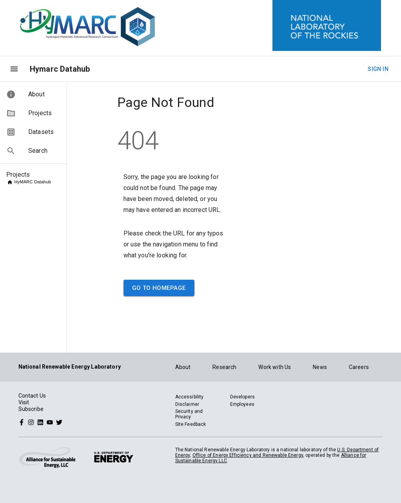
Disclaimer (187, 404)
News (320, 367)
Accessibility (189, 397)
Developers (242, 397)
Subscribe (31, 409)
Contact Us (32, 396)
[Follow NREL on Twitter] (59, 422)
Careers (359, 367)
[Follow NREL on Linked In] (40, 422)
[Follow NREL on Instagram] (31, 422)
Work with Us (274, 367)
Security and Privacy (189, 414)
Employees (242, 404)
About (183, 367)
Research (224, 367)
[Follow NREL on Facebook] (21, 422)
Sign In (378, 69)
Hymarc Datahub (60, 69)
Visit (23, 402)
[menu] (14, 69)
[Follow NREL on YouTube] (50, 422)
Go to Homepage (158, 288)
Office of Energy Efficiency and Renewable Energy (247, 455)
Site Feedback (190, 424)
